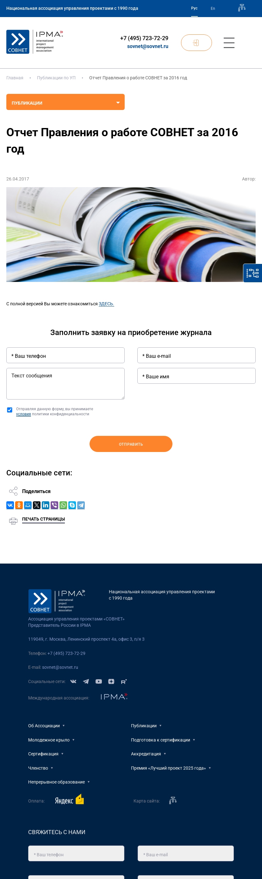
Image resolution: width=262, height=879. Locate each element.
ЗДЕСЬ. (106, 303)
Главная (14, 77)
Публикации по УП (56, 77)
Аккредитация (146, 753)
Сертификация (43, 753)
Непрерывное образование (56, 781)
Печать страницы (43, 519)
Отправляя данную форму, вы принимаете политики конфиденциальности (54, 412)
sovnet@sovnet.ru (147, 46)
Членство (38, 768)
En (213, 8)
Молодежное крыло (49, 739)
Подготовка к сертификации (160, 739)
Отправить (131, 444)
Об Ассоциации (44, 725)
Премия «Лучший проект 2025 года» (168, 768)
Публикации (144, 725)
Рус (194, 8)
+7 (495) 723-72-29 (144, 38)
